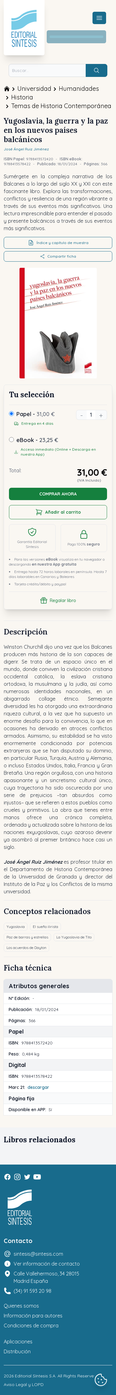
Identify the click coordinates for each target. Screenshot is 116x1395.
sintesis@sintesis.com (38, 1254)
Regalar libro (58, 600)
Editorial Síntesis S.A (35, 1376)
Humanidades (79, 88)
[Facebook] (7, 1177)
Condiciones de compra (31, 1325)
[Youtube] (37, 1177)
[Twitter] (27, 1177)
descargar (38, 1087)
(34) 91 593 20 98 (32, 1291)
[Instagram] (17, 1177)
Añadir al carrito (58, 512)
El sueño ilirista (45, 926)
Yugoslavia (15, 926)
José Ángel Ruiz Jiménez (26, 149)
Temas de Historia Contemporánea (61, 106)
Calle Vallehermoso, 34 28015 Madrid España (46, 1277)
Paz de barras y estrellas (27, 937)
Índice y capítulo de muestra (58, 243)
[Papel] (11, 413)
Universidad (34, 88)
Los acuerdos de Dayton (26, 947)
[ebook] (11, 439)
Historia (22, 97)
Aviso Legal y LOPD (24, 1384)
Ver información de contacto (47, 1264)
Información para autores (33, 1316)
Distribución (17, 1351)
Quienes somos (21, 1306)
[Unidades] (91, 414)
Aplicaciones (18, 1341)
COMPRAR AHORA (58, 494)
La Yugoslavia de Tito (74, 937)
